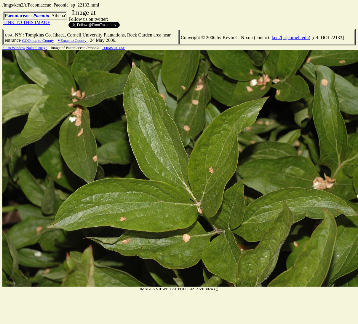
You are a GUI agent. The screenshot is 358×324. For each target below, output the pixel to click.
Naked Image (36, 47)
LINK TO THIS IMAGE (26, 22)
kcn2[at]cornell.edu (290, 37)
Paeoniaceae (17, 15)
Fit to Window (13, 47)
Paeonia (41, 15)
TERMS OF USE (113, 48)
